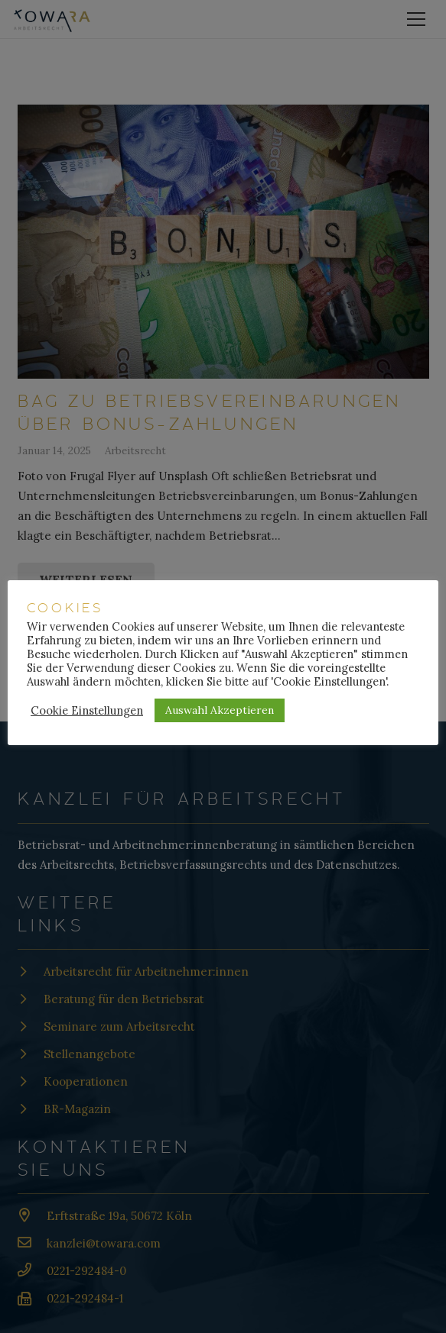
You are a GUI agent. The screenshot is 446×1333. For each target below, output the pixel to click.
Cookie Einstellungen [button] (87, 711)
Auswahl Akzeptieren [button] (219, 710)
